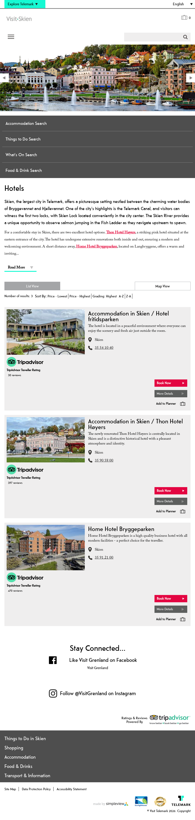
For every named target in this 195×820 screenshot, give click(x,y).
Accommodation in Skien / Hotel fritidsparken (128, 316)
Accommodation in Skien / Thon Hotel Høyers (135, 424)
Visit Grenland (97, 667)
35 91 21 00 (104, 558)
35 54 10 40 (104, 348)
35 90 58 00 (104, 461)
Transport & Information (27, 775)
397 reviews (15, 483)
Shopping (13, 748)
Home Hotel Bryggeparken (96, 247)
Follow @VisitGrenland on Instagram (98, 693)
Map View (162, 286)
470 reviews (15, 591)
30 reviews (14, 375)
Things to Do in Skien (25, 738)
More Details (165, 393)
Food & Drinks (18, 766)
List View (32, 286)
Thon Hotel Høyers (120, 233)
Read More (16, 268)
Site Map (10, 789)
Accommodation (20, 757)
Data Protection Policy (36, 789)
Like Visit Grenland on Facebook (103, 660)
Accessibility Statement (72, 789)
